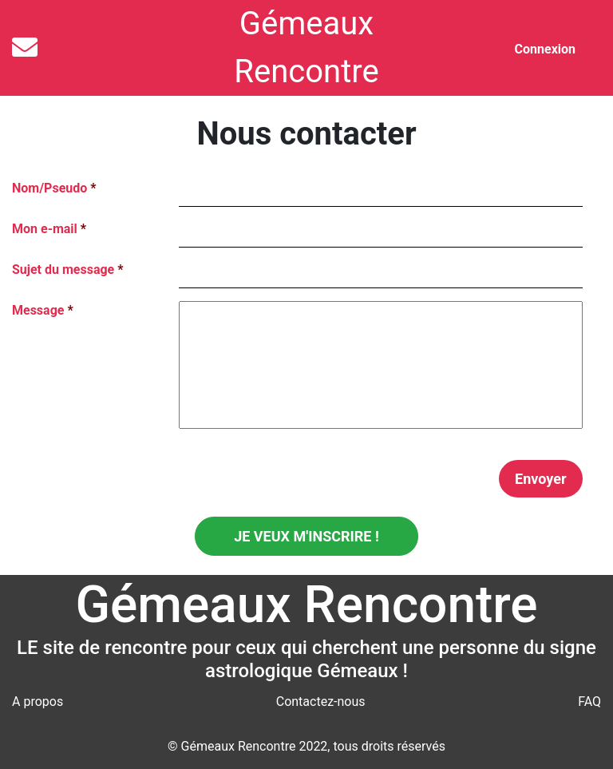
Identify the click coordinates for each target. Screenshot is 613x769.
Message (42, 310)
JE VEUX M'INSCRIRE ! (306, 536)
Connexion (545, 49)
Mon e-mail (49, 228)
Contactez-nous (321, 701)
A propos (37, 701)
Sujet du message (68, 269)
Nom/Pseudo (54, 188)
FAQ (589, 701)
